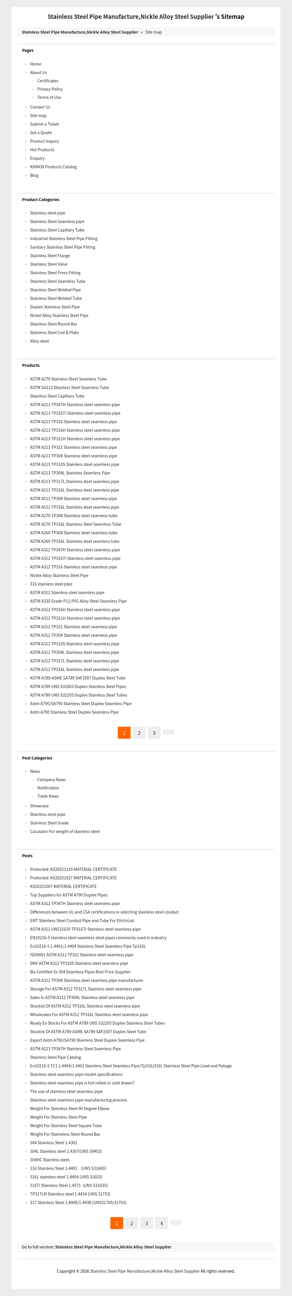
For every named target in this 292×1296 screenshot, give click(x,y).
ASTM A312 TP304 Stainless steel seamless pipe (73, 635)
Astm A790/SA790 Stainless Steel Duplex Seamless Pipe (80, 703)
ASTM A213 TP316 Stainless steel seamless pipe (73, 421)
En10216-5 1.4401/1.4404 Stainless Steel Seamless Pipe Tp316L (88, 946)
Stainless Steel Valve (48, 264)
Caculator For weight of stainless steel (65, 831)
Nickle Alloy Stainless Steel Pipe (59, 575)
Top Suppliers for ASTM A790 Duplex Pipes (69, 895)
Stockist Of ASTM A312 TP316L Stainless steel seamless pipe (85, 1006)
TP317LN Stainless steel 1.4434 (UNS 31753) (70, 1194)
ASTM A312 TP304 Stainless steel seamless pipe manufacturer (86, 980)
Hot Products (42, 149)
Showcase (39, 805)
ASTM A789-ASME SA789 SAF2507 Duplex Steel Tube (77, 678)
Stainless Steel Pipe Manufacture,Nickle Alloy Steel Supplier (131, 16)
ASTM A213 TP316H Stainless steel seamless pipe (75, 430)
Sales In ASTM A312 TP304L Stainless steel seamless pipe (82, 997)
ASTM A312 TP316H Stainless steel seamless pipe (75, 609)
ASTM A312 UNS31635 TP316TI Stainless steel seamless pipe (85, 929)
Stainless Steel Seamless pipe (57, 221)
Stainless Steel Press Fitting (55, 272)
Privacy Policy (50, 89)
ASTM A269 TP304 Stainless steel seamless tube (73, 532)
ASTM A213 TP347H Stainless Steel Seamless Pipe (75, 1048)
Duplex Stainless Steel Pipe (55, 307)
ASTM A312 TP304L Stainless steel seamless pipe (74, 652)
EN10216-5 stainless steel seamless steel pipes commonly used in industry (98, 937)
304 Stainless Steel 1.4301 (53, 1142)
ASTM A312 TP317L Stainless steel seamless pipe (74, 661)
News (35, 771)
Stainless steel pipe (47, 213)
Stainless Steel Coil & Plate (54, 332)
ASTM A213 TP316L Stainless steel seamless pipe (74, 490)
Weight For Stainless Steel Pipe (58, 1117)
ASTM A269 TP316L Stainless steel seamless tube (74, 541)
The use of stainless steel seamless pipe (66, 1091)
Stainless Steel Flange (50, 255)
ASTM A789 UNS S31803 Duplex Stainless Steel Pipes (78, 686)
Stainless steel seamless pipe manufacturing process (78, 1100)
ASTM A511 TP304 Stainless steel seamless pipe (73, 498)
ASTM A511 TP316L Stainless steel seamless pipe (74, 507)
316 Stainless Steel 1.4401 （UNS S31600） (69, 1168)
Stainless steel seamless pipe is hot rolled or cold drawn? (82, 1083)
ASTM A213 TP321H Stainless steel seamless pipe (75, 438)
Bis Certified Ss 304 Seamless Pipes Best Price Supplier (80, 971)
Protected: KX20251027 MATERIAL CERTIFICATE (73, 878)
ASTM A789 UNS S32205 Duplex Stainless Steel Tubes (78, 695)
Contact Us (40, 107)
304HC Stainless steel (49, 1159)
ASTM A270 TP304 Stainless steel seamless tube (73, 515)
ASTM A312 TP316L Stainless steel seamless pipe (74, 669)
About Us (38, 72)
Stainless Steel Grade (49, 823)
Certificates (47, 80)
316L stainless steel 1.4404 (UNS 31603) (66, 1177)
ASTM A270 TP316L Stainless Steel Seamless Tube (75, 524)
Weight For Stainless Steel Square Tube (66, 1125)
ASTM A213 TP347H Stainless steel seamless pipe (75, 404)
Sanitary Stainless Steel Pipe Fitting (62, 247)
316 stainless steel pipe (51, 584)
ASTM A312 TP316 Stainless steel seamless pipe (73, 567)
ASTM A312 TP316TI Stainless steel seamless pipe (75, 558)
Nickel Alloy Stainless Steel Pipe (59, 315)
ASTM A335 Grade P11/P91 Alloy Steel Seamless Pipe (78, 601)
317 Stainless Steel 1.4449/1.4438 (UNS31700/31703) (78, 1202)
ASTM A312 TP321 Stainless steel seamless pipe (73, 626)
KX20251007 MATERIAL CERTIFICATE (63, 886)
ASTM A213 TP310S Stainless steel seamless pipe (74, 464)
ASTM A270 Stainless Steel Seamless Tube (68, 379)
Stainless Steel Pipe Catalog (55, 1057)
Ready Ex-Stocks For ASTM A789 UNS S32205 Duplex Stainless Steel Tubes (97, 1023)
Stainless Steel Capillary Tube (57, 230)
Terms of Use (49, 97)
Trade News (48, 796)
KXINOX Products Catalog (53, 166)
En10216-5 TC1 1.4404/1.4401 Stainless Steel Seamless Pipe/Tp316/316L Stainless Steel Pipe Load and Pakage (131, 1065)
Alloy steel (39, 341)
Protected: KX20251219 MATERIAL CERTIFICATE (73, 869)
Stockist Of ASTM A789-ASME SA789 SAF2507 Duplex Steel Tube (88, 1031)
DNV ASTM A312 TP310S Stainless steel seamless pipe (79, 963)
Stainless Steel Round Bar (53, 324)
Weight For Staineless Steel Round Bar (65, 1134)
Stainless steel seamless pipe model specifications (76, 1074)
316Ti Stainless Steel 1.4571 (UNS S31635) (69, 1185)
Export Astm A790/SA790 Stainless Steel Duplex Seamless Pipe (87, 1040)
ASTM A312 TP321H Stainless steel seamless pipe (75, 618)
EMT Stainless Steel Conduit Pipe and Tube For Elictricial (82, 920)
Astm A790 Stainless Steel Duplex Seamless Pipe (74, 712)
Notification (48, 788)
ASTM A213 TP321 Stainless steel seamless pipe (73, 447)
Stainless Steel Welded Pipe (55, 289)
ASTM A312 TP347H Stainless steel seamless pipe (75, 549)
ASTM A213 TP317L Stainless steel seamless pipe (74, 481)
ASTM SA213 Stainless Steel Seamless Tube (69, 387)
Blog (34, 175)
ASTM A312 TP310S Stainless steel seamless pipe (74, 643)
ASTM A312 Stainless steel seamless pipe (67, 592)
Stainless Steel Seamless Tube (57, 281)
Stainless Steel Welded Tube (56, 298)
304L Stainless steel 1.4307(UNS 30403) (66, 1151)
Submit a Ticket (44, 124)
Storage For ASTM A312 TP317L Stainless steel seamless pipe (85, 989)
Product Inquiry (44, 141)
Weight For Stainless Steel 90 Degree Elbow (69, 1108)
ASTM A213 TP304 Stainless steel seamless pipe (73, 455)
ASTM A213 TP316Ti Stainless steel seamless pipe (75, 413)
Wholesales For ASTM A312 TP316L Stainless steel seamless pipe (89, 1014)
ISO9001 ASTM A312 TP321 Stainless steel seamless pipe (81, 954)
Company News (51, 779)
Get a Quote (41, 132)
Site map (153, 32)
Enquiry (37, 158)
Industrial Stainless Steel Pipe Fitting (64, 238)
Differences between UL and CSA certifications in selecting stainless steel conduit (104, 912)
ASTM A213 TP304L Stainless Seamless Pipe (70, 473)
